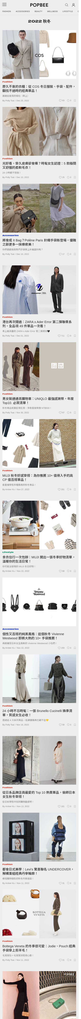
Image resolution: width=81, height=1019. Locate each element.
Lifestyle (68, 11)
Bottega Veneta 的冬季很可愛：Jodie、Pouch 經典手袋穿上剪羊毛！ (38, 948)
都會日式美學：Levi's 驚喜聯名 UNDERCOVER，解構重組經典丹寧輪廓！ (38, 871)
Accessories (23, 11)
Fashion (6, 11)
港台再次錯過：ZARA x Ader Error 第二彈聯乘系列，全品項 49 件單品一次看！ (37, 324)
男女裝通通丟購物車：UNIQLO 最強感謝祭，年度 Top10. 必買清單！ (38, 401)
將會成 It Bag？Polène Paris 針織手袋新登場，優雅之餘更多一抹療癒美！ (39, 242)
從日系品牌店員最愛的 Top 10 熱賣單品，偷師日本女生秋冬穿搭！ (38, 794)
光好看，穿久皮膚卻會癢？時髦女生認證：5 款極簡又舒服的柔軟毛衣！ (39, 165)
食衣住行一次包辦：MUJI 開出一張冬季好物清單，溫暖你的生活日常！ (38, 559)
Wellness (52, 11)
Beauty (38, 11)
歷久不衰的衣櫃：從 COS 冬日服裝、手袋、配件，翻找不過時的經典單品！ (39, 89)
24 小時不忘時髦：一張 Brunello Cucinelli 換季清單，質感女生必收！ (37, 713)
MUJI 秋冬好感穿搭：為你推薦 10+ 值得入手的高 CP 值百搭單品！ (37, 477)
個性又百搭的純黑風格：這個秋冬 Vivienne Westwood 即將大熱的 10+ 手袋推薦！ (33, 636)
